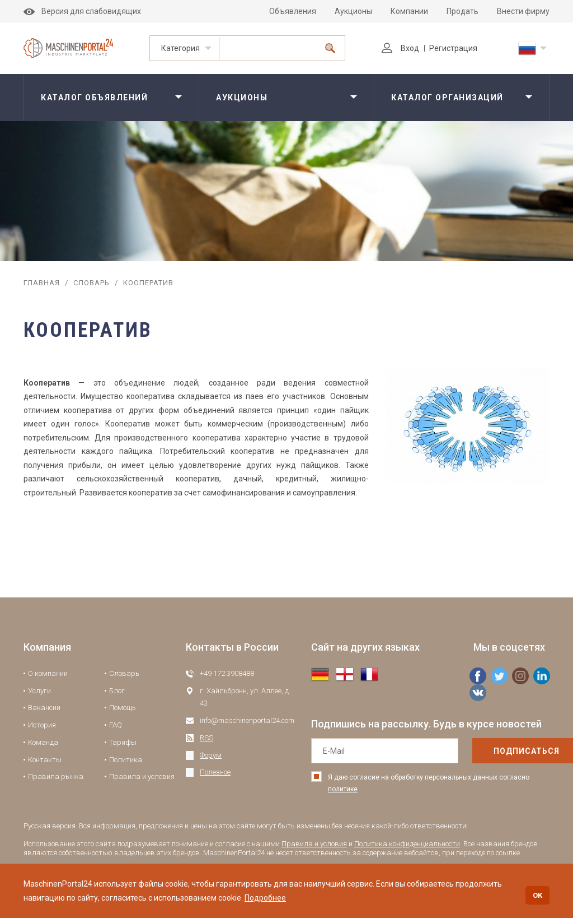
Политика (125, 759)
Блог (117, 691)
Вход (400, 48)
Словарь (91, 283)
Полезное (215, 772)
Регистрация (453, 48)
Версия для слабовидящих (82, 11)
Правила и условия (142, 776)
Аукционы (353, 11)
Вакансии (44, 707)
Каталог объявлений (94, 97)
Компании (409, 11)
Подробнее (265, 897)
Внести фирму (523, 11)
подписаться (503, 751)
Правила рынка (55, 776)
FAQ (115, 725)
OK (537, 895)
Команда (43, 742)
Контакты (45, 759)
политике (343, 789)
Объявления (292, 11)
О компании (48, 673)
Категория (180, 48)
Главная (42, 283)
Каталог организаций (447, 97)
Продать (462, 11)
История (42, 725)
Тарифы (123, 742)
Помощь (122, 707)
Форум (211, 755)
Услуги (39, 691)
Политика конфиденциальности (407, 844)
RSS (206, 738)
